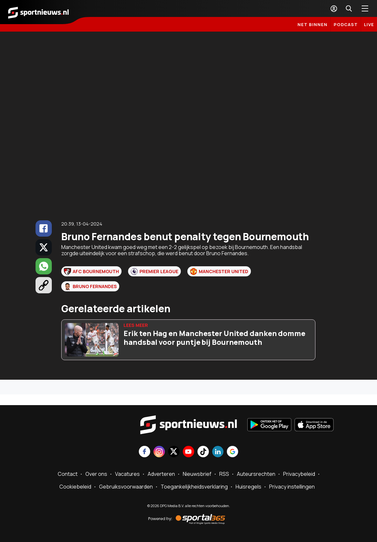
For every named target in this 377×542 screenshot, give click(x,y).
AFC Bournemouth (91, 271)
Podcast (346, 24)
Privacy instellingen (292, 486)
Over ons (96, 473)
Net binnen (312, 24)
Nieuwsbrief (197, 473)
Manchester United (219, 271)
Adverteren (161, 473)
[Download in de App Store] (314, 425)
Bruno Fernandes (90, 286)
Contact (68, 473)
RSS (224, 473)
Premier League (154, 271)
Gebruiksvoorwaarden (126, 486)
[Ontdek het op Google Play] (269, 425)
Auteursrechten (256, 473)
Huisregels (248, 486)
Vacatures (127, 473)
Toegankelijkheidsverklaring (194, 486)
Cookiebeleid (75, 486)
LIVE (369, 24)
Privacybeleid (299, 473)
